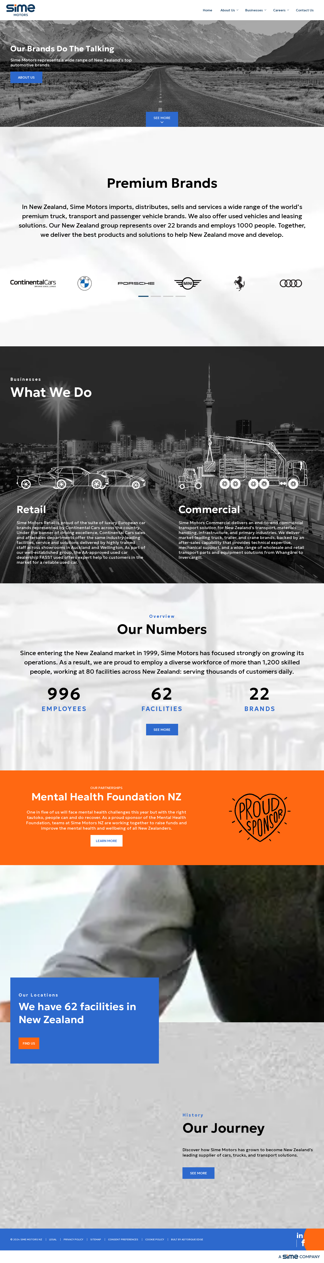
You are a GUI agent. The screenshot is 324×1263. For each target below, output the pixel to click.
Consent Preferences (123, 1239)
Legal (53, 1239)
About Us (227, 10)
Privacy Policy (73, 1239)
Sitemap (95, 1239)
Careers (279, 10)
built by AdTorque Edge (187, 1239)
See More (162, 118)
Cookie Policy (154, 1239)
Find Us (29, 1043)
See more (162, 730)
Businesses (254, 10)
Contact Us (305, 10)
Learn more (106, 841)
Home (207, 10)
